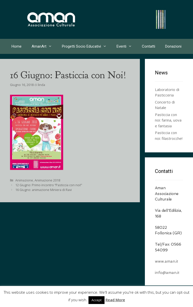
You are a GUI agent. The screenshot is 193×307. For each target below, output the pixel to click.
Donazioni (173, 46)
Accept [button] (96, 300)
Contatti (148, 46)
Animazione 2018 (47, 180)
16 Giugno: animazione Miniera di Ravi (43, 189)
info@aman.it (167, 272)
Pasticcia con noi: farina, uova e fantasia (168, 120)
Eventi (127, 46)
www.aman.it (166, 261)
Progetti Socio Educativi (87, 46)
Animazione (24, 180)
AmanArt (44, 46)
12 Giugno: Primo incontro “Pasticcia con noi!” (48, 185)
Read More (115, 299)
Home (17, 46)
